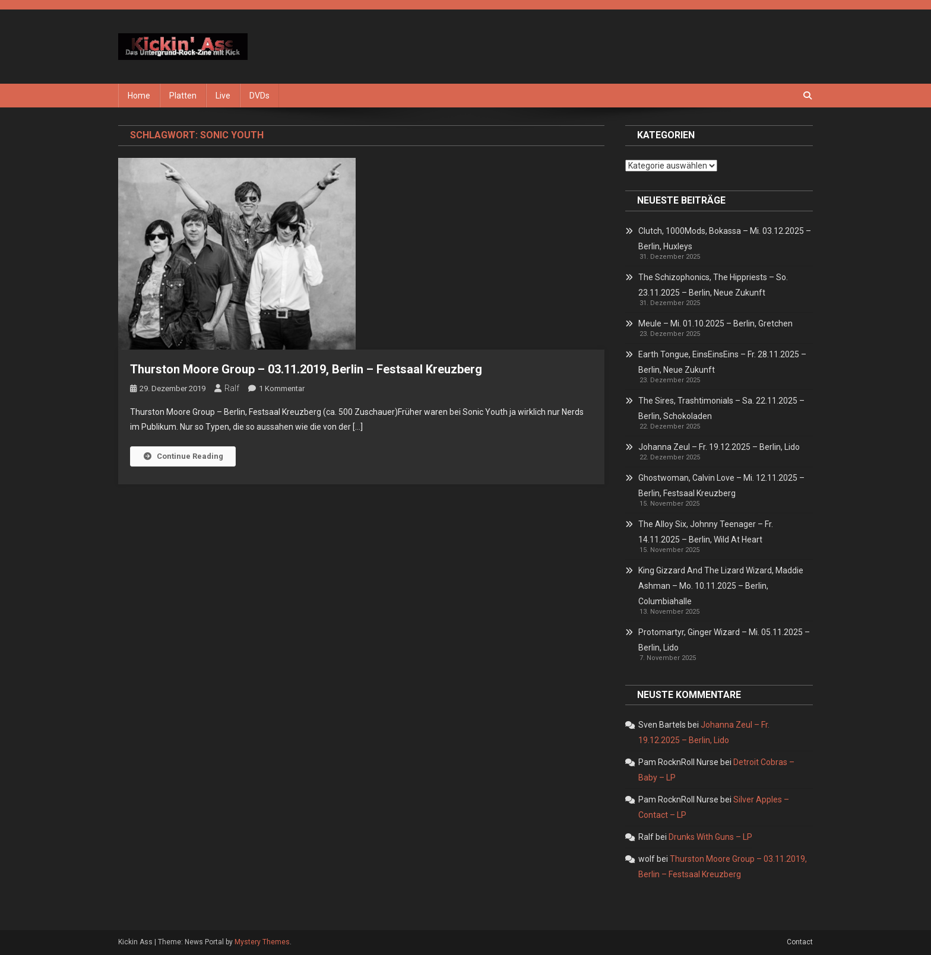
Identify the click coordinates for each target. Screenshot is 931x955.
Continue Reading (182, 456)
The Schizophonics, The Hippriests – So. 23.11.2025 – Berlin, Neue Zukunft (713, 284)
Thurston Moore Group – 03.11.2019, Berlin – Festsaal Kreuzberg (306, 369)
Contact (800, 942)
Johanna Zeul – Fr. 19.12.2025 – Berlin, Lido (719, 447)
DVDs (259, 95)
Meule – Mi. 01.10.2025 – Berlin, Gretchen (715, 323)
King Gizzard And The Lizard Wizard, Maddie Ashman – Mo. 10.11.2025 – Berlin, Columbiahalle (720, 586)
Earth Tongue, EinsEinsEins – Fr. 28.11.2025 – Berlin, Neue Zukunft (722, 362)
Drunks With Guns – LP (710, 837)
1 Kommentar (282, 388)
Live (223, 95)
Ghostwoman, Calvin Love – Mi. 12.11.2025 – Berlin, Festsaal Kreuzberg (721, 485)
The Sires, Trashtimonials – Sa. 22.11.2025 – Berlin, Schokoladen (721, 408)
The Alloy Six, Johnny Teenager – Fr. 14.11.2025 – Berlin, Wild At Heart (705, 531)
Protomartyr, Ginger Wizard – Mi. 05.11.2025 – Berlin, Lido (724, 639)
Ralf (231, 388)
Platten (183, 95)
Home (139, 95)
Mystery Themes (262, 942)
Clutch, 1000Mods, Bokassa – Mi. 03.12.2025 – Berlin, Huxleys (724, 238)
